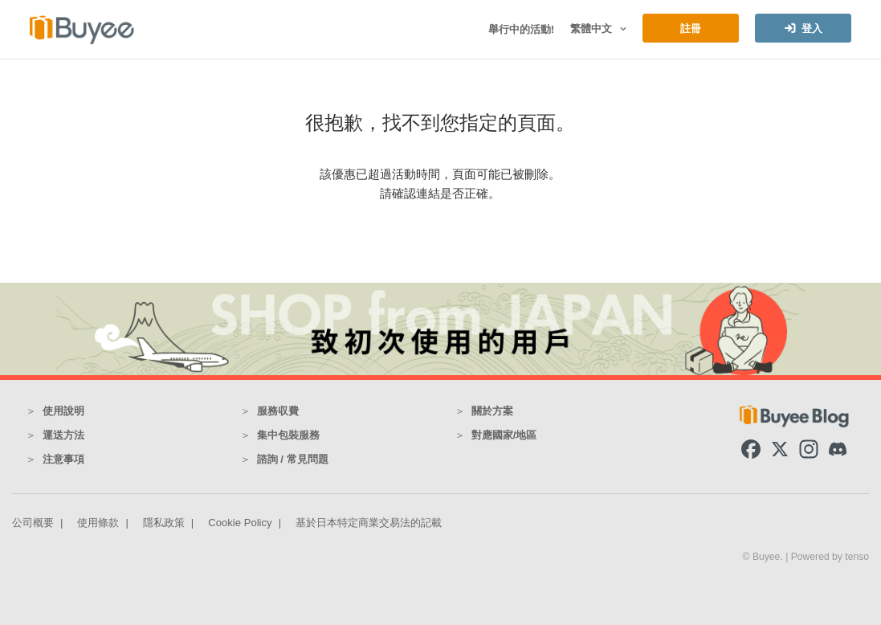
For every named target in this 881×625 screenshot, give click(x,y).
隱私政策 (164, 523)
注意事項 (63, 459)
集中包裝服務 (288, 435)
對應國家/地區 (504, 435)
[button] (621, 29)
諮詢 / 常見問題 (292, 459)
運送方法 (63, 435)
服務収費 (278, 411)
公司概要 (33, 523)
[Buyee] (82, 29)
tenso (857, 556)
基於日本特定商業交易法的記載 (369, 523)
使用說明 (63, 411)
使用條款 (98, 523)
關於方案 (492, 411)
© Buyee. (764, 556)
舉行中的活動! (521, 29)
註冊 (690, 28)
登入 (811, 28)
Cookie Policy (239, 523)
